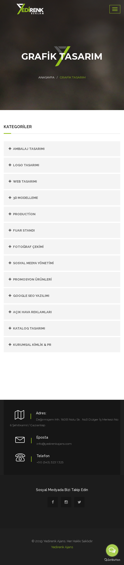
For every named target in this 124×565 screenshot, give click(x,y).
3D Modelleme (25, 198)
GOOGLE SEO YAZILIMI (31, 296)
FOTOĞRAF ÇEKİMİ (28, 247)
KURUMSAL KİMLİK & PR (32, 345)
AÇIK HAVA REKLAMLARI (32, 312)
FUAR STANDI (24, 230)
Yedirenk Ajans (62, 547)
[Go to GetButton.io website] (112, 560)
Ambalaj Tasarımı (29, 149)
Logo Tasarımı (26, 165)
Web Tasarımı (25, 181)
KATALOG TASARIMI (29, 328)
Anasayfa (46, 77)
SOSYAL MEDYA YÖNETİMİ (33, 263)
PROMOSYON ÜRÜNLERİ (32, 279)
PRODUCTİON (24, 214)
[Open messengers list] (112, 550)
